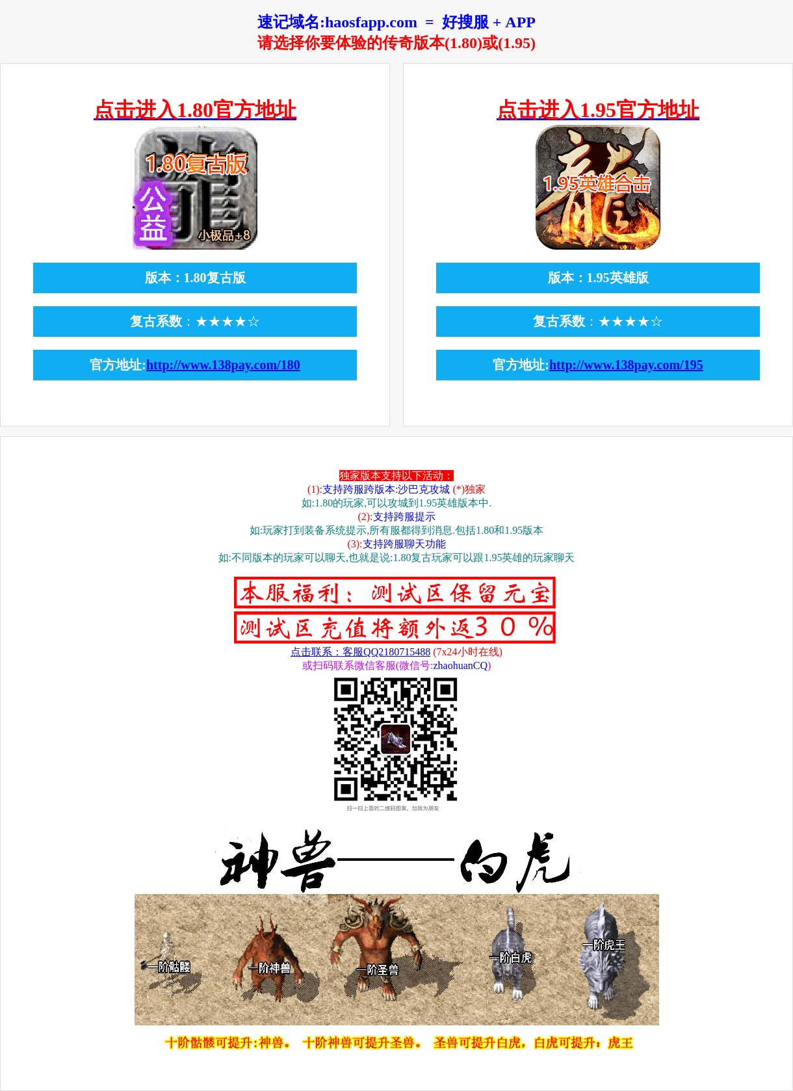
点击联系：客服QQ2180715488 (360, 651)
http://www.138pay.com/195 (626, 365)
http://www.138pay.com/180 (223, 365)
